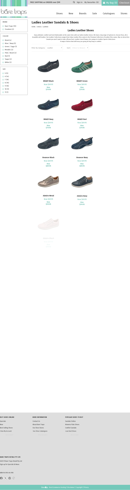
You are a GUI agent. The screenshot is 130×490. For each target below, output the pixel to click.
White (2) (9, 62)
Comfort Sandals (74, 428)
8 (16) (7, 83)
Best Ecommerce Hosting (57, 487)
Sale (94, 13)
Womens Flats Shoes (73, 425)
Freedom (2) (9, 29)
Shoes (59, 13)
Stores (124, 13)
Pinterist (9, 478)
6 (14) (7, 76)
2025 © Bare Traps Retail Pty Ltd (11, 461)
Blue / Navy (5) (10, 43)
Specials (3, 421)
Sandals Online (70, 421)
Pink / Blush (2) (10, 53)
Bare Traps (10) (10, 26)
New (71, 13)
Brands (82, 13)
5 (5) (6, 73)
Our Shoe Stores (42, 428)
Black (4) (8, 40)
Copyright (79, 487)
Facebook (1, 478)
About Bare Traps (39, 425)
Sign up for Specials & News (9, 464)
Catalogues (109, 13)
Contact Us (36, 421)
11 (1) (6, 92)
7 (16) (7, 79)
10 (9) (7, 89)
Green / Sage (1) (11, 46)
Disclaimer (70, 487)
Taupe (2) (8, 59)
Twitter (5, 478)
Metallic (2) (9, 50)
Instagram (14, 478)
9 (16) (7, 86)
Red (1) (7, 56)
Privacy (86, 487)
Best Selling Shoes (10, 428)
